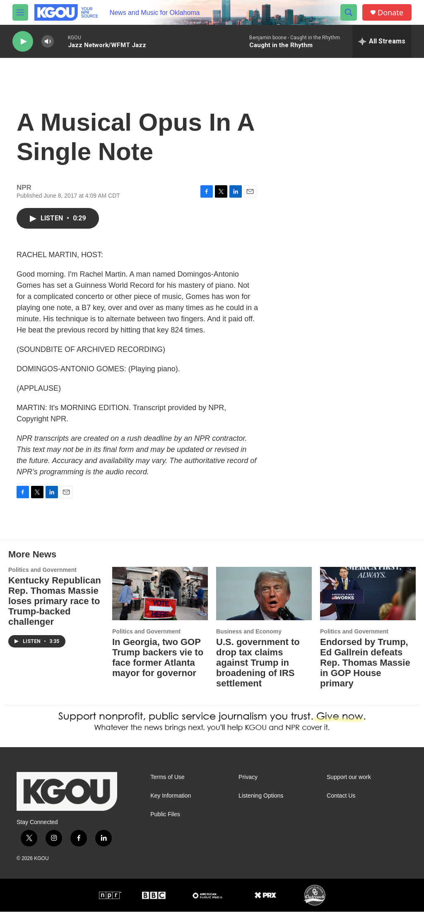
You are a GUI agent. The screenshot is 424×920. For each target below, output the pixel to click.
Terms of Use (167, 785)
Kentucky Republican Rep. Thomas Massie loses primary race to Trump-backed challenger (54, 609)
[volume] (48, 41)
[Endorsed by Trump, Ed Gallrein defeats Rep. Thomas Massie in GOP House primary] (368, 601)
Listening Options (260, 804)
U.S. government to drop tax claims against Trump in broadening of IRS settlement (258, 671)
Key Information (170, 804)
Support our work (349, 785)
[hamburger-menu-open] (20, 12)
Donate (390, 12)
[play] (22, 41)
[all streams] (382, 41)
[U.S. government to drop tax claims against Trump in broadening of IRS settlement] (264, 601)
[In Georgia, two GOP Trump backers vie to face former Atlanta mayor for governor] (160, 601)
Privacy (248, 785)
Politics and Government (42, 578)
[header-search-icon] (348, 12)
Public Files (165, 823)
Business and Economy (249, 639)
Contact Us (341, 804)
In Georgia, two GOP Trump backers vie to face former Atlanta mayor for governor (157, 665)
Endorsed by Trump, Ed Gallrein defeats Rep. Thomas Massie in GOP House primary (365, 671)
